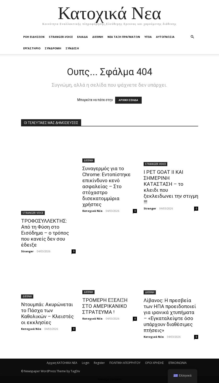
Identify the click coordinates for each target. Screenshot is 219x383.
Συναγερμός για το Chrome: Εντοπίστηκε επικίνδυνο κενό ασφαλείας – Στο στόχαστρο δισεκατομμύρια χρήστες (106, 186)
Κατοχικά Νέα (92, 211)
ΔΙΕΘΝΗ (97, 37)
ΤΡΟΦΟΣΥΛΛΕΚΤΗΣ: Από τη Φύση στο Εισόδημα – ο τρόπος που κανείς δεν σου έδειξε (45, 233)
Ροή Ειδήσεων (34, 37)
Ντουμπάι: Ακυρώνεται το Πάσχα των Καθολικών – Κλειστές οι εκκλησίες (47, 313)
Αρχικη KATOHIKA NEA (62, 363)
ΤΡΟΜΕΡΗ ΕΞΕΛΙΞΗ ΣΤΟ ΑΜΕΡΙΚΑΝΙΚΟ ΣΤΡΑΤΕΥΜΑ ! (105, 306)
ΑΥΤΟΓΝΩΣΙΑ (165, 37)
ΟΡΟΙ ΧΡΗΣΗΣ (154, 363)
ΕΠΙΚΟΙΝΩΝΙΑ (177, 363)
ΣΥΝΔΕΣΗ (72, 48)
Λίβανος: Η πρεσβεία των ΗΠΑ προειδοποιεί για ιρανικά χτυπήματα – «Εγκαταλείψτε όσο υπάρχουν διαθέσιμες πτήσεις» (170, 315)
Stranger (27, 251)
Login (85, 363)
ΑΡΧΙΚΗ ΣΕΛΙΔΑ (128, 100)
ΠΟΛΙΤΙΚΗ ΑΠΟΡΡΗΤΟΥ (124, 363)
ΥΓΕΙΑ (148, 37)
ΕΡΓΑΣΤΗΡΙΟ (31, 48)
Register (99, 363)
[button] (192, 37)
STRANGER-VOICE (61, 37)
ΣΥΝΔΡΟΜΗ (53, 48)
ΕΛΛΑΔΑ (82, 37)
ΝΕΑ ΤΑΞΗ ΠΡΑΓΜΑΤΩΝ (123, 37)
